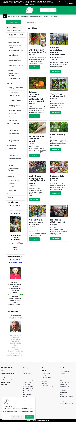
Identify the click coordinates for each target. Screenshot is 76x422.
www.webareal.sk (44, 420)
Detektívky (12, 183)
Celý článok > (34, 67)
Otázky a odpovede (14, 78)
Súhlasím (29, 417)
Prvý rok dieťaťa (13, 130)
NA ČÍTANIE (10, 177)
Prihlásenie (63, 2)
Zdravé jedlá (12, 148)
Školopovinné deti (14, 137)
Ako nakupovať (25, 16)
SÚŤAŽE (9, 193)
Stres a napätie (13, 117)
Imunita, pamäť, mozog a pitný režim (16, 88)
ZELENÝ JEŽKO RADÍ (55, 16)
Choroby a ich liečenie (15, 110)
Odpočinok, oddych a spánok (15, 96)
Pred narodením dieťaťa (15, 127)
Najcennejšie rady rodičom (14, 141)
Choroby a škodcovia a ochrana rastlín (15, 54)
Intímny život (12, 113)
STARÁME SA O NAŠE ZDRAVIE (13, 83)
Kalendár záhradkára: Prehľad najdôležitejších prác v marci (57, 52)
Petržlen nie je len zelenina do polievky (36, 138)
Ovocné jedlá (12, 173)
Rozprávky (12, 187)
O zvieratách (12, 190)
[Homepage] (5, 16)
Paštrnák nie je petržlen (57, 177)
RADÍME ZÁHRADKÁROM (14, 31)
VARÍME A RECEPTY (12, 145)
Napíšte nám (11, 16)
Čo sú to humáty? (58, 134)
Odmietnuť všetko (17, 416)
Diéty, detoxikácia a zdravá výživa (14, 106)
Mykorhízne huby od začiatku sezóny (37, 51)
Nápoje (11, 165)
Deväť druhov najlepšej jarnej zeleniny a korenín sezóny (37, 179)
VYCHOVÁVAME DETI (13, 123)
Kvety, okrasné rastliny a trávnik (15, 46)
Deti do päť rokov (14, 133)
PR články (10, 197)
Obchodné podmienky (36, 16)
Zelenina (11, 39)
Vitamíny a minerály (14, 92)
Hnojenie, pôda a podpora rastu (16, 66)
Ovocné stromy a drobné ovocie (16, 35)
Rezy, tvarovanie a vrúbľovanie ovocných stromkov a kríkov (15, 60)
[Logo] (13, 10)
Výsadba (11, 70)
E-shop (13, 22)
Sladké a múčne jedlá (15, 158)
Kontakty (46, 16)
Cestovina (12, 162)
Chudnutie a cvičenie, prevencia (15, 101)
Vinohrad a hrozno (14, 42)
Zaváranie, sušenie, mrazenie (14, 74)
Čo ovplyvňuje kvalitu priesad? (57, 95)
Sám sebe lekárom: (14, 120)
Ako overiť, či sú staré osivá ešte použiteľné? (36, 222)
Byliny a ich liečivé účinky (16, 50)
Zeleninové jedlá (13, 155)
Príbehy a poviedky (14, 180)
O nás (18, 16)
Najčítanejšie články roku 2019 (57, 221)
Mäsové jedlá (12, 152)
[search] (48, 10)
